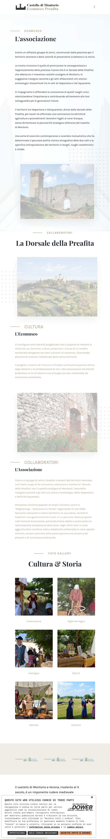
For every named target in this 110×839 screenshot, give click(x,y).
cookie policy (75, 827)
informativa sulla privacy (44, 827)
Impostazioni (17, 832)
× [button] (92, 797)
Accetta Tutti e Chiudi (75, 832)
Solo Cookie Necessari (43, 832)
